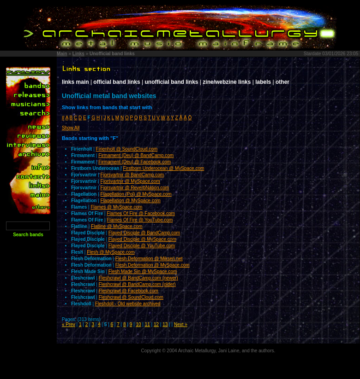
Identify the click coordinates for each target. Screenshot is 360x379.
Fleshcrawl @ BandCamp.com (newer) (138, 277)
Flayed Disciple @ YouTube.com (141, 245)
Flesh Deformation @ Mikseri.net (149, 258)
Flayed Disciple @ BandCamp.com (144, 232)
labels (263, 82)
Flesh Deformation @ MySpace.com (152, 265)
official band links (116, 82)
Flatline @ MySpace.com (116, 226)
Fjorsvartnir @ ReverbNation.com (135, 187)
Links (78, 53)
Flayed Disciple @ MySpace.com (142, 239)
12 (156, 324)
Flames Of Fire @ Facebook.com (141, 213)
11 (147, 324)
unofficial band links (171, 82)
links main (75, 82)
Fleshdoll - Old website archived (128, 303)
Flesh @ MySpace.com (111, 252)
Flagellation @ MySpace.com (131, 200)
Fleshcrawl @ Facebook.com (128, 290)
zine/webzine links (227, 82)
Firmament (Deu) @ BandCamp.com (136, 155)
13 (165, 324)
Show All (70, 127)
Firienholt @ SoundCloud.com (127, 149)
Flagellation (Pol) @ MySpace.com (136, 194)
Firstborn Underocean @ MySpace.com (163, 168)
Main (62, 53)
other (282, 82)
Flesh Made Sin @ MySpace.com (142, 271)
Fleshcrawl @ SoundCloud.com (131, 297)
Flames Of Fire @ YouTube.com (140, 219)
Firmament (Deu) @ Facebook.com (134, 161)
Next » (180, 324)
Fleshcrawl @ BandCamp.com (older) (137, 284)
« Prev (68, 324)
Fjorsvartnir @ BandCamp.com (132, 174)
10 (138, 324)
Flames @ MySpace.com (117, 207)
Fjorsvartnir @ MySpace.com (130, 181)
